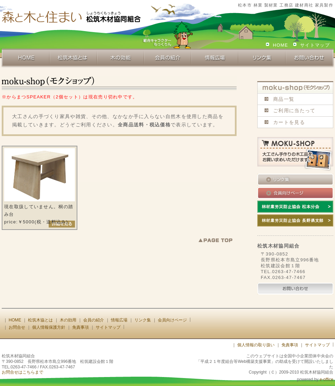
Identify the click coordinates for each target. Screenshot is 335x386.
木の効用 (68, 320)
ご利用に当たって (294, 110)
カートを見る (289, 122)
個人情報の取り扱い (256, 344)
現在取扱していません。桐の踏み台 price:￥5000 (39, 186)
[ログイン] (220, 344)
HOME (280, 45)
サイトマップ (315, 45)
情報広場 (119, 320)
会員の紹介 (93, 320)
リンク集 (142, 320)
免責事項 (80, 327)
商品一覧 (283, 99)
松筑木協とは (40, 320)
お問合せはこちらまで (22, 372)
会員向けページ (172, 320)
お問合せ (17, 327)
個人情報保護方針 (48, 327)
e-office (326, 379)
